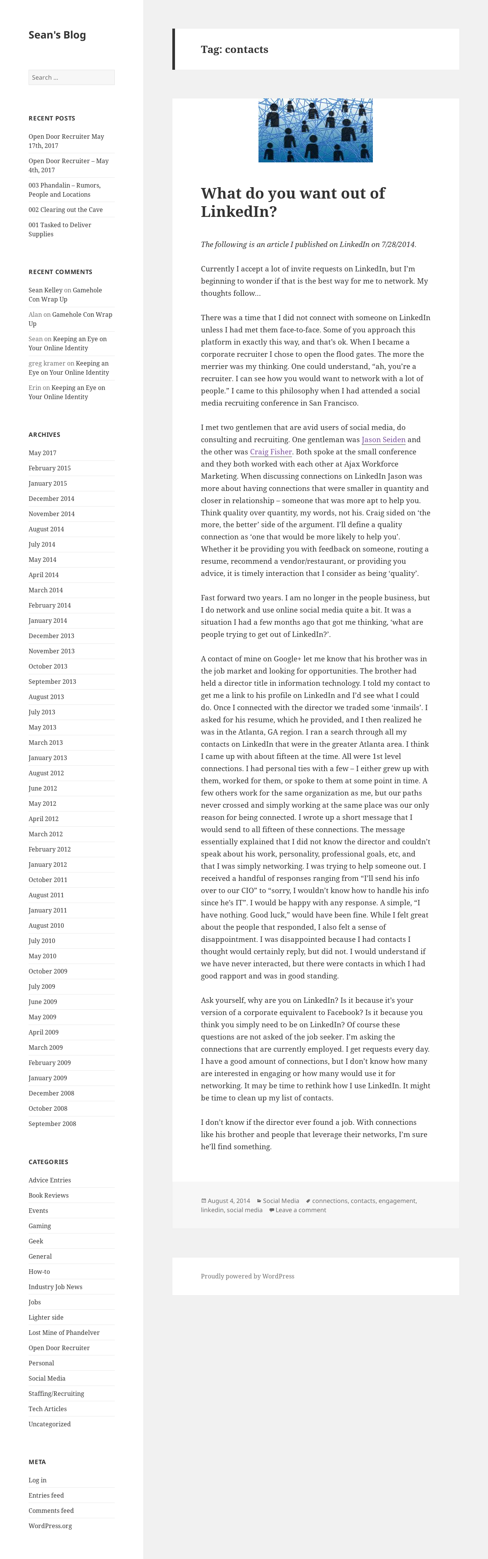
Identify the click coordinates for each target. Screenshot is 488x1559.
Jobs (35, 1302)
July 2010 (42, 941)
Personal (41, 1363)
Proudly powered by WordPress (247, 1276)
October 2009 (48, 971)
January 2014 (48, 620)
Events (38, 1210)
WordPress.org (50, 1526)
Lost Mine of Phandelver (64, 1332)
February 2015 (50, 468)
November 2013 (52, 651)
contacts (363, 1201)
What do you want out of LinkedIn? (293, 202)
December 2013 (51, 636)
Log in (38, 1480)
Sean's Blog (57, 34)
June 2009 (43, 1002)
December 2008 (51, 1093)
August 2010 (46, 925)
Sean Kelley (46, 290)
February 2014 (50, 605)
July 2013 (42, 712)
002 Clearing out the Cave (66, 209)
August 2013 (46, 697)
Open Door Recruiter (59, 1348)
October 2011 (48, 880)
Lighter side (46, 1317)
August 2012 (46, 773)
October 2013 (48, 666)
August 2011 (46, 895)
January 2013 (48, 758)
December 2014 (51, 498)
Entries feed (46, 1495)
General (40, 1256)
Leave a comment (301, 1210)
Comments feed (51, 1510)
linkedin (212, 1210)
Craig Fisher (271, 452)
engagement (397, 1201)
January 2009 (48, 1078)
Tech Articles (48, 1409)
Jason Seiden (384, 439)
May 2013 (42, 727)
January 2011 (48, 910)
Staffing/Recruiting (56, 1393)
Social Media (47, 1378)
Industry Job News (55, 1287)
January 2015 (48, 483)
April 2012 (44, 819)
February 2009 (50, 1063)
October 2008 (48, 1108)
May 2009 (42, 1017)
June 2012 (43, 788)
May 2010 (42, 956)
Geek (36, 1241)
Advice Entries (50, 1180)
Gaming (40, 1226)
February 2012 (50, 849)
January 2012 (48, 864)
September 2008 (52, 1124)
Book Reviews (49, 1195)
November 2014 (52, 514)
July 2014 (42, 544)
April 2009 (44, 1032)
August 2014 (46, 529)
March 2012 (46, 834)
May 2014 (42, 559)
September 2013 (52, 681)
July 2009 (42, 986)
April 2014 (44, 575)
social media (245, 1210)
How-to (39, 1271)
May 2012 (42, 803)
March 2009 (46, 1047)
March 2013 (46, 742)
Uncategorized (50, 1424)
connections (330, 1201)
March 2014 (46, 590)
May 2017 (42, 453)
